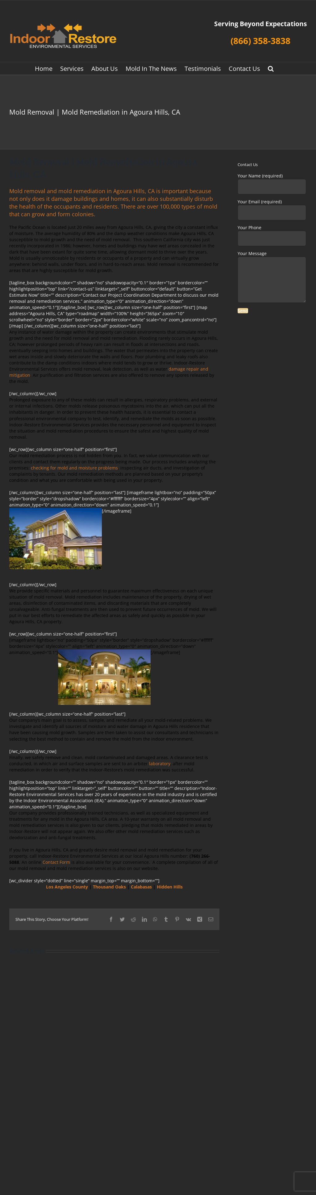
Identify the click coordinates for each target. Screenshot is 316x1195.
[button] (271, 68)
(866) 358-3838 (260, 41)
